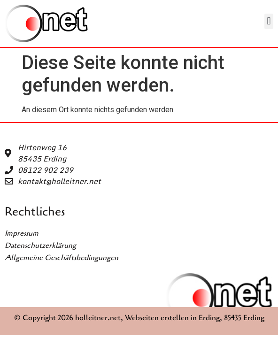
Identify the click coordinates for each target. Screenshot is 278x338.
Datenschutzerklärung (40, 245)
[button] (268, 21)
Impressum (22, 233)
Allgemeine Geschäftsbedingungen (61, 258)
